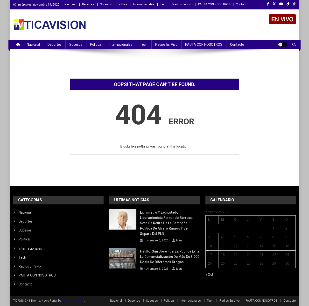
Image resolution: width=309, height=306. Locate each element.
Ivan (179, 240)
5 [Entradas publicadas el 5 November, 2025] (235, 237)
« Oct (209, 274)
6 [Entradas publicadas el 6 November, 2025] (248, 237)
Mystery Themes (73, 300)
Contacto (242, 4)
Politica (122, 4)
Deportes (88, 4)
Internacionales (143, 4)
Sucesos (106, 4)
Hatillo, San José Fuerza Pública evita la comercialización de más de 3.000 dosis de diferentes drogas (169, 256)
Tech (163, 4)
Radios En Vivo (182, 4)
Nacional (70, 4)
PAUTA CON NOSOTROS (214, 4)
